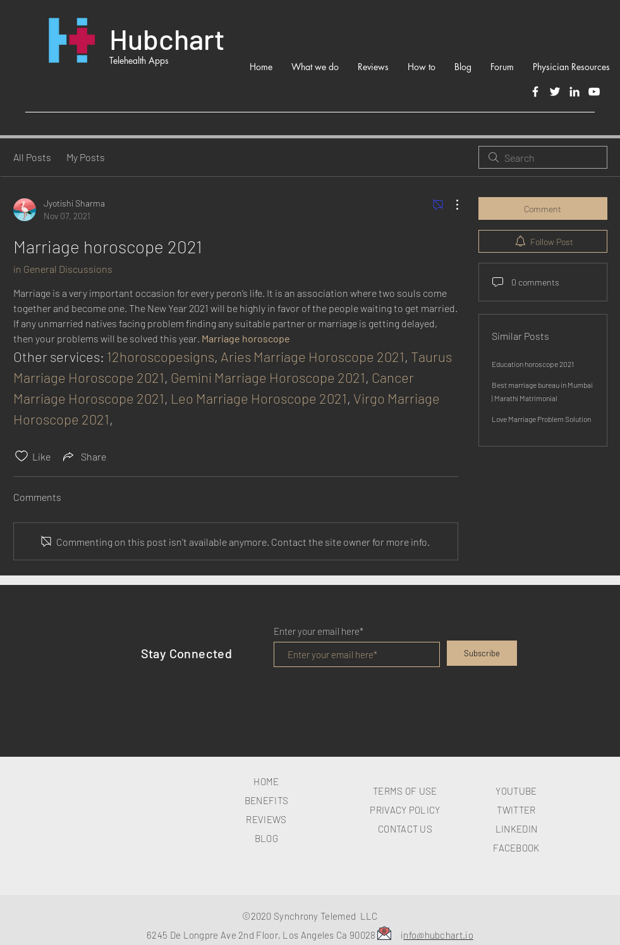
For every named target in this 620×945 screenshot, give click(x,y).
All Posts (32, 157)
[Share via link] (83, 456)
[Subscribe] (482, 653)
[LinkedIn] (574, 92)
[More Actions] (450, 204)
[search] (542, 157)
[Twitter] (555, 92)
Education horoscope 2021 (533, 363)
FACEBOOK (516, 847)
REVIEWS (266, 819)
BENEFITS (266, 800)
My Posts (85, 157)
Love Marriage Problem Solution (541, 418)
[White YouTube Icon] (594, 92)
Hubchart (167, 38)
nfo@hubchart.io (438, 935)
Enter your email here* (318, 631)
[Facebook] (535, 92)
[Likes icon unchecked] (21, 456)
